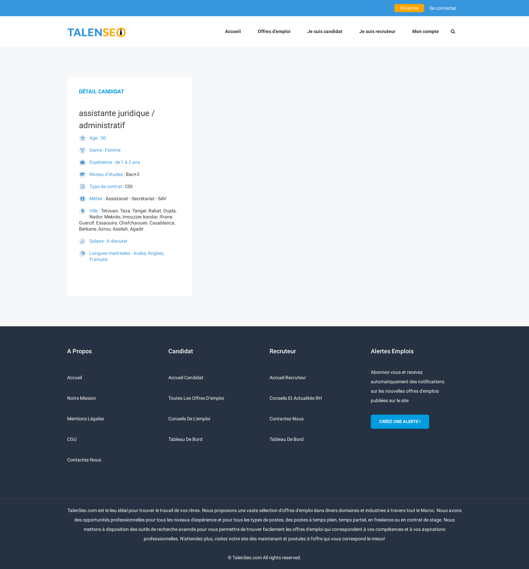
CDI (129, 186)
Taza (125, 210)
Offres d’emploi (274, 31)
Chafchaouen (133, 223)
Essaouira (106, 223)
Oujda (169, 210)
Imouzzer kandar (140, 216)
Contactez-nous (84, 459)
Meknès (112, 216)
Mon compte (425, 31)
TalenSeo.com (247, 557)
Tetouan (109, 210)
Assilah (120, 229)
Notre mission (81, 398)
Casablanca (161, 223)
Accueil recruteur (288, 377)
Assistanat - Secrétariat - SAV (136, 198)
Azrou (104, 229)
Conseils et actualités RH (296, 398)
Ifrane (166, 216)
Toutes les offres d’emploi (196, 398)
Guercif (86, 223)
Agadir (137, 229)
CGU (72, 439)
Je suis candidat (324, 31)
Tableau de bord (185, 439)
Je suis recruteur (377, 31)
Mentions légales (85, 418)
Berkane (87, 229)
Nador (95, 216)
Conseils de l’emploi (189, 418)
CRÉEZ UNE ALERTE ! (400, 421)
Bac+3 (132, 174)
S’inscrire (409, 8)
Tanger (139, 210)
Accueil (233, 31)
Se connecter (442, 8)
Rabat (154, 210)
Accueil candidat (185, 377)
